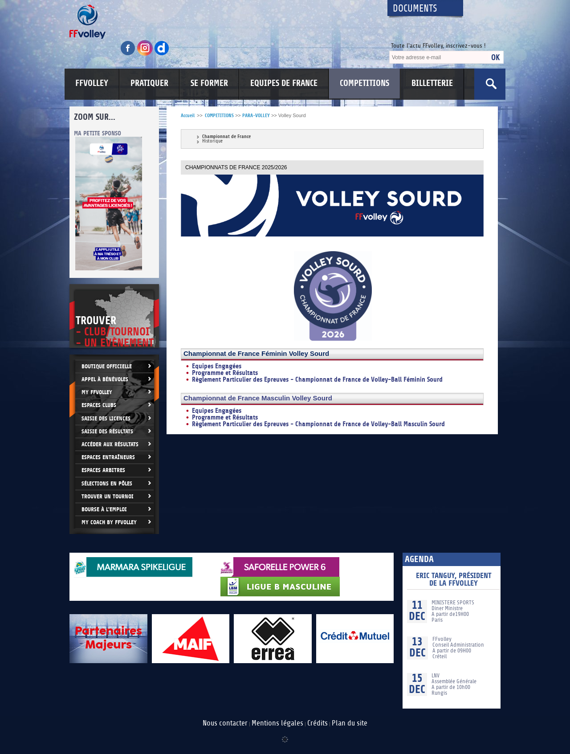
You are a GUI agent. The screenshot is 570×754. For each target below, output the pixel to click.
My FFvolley (96, 392)
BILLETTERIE (432, 83)
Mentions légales (277, 723)
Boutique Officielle (106, 366)
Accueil (188, 115)
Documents (415, 8)
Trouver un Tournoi (107, 496)
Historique (212, 141)
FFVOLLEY (91, 83)
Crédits (317, 723)
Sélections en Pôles (106, 483)
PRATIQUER (149, 83)
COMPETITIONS (364, 83)
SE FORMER (209, 83)
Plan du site (349, 723)
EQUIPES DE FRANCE (284, 83)
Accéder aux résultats (109, 444)
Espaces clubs (98, 405)
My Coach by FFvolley (109, 522)
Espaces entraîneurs (108, 457)
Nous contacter (225, 723)
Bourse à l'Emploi (104, 509)
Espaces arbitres (103, 470)
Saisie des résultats (107, 431)
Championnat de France (226, 136)
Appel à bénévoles (104, 379)
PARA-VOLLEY (256, 115)
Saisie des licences (105, 418)
